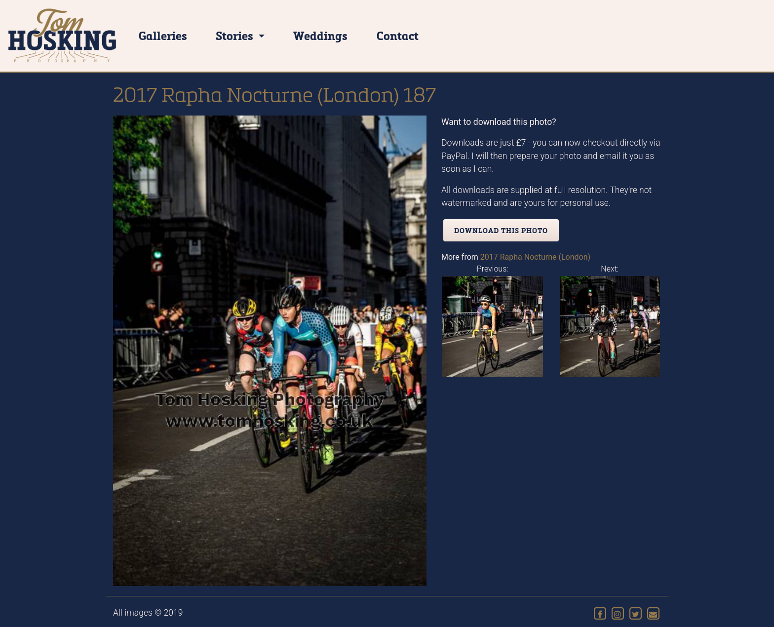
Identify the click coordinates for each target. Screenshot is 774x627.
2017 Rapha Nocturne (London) (535, 257)
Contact (398, 35)
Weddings (320, 35)
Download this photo (501, 230)
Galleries (163, 35)
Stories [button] (236, 35)
